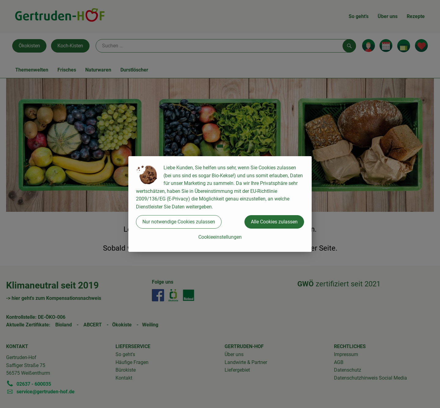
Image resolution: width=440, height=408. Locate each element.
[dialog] (220, 204)
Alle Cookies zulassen (274, 222)
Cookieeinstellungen (220, 237)
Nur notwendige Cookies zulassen (178, 222)
